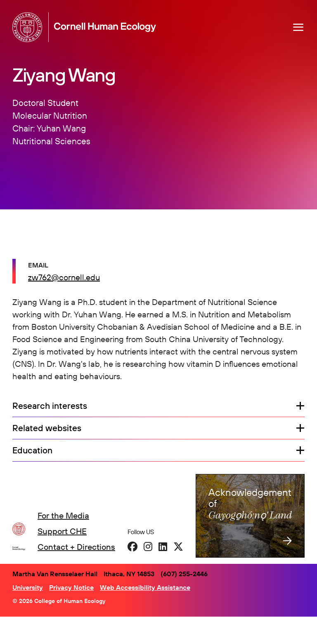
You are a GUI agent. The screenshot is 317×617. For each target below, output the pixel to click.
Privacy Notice (71, 587)
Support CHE (62, 531)
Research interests (49, 406)
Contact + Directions (76, 547)
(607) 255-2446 (184, 574)
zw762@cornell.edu (64, 277)
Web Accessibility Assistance (145, 587)
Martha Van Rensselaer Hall (54, 574)
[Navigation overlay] (298, 27)
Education (32, 450)
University (27, 587)
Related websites (46, 428)
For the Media (63, 515)
